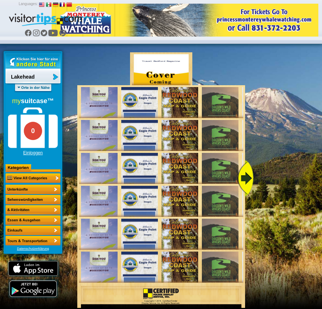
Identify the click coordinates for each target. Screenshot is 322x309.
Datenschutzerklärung (33, 248)
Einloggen (32, 152)
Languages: (28, 4)
